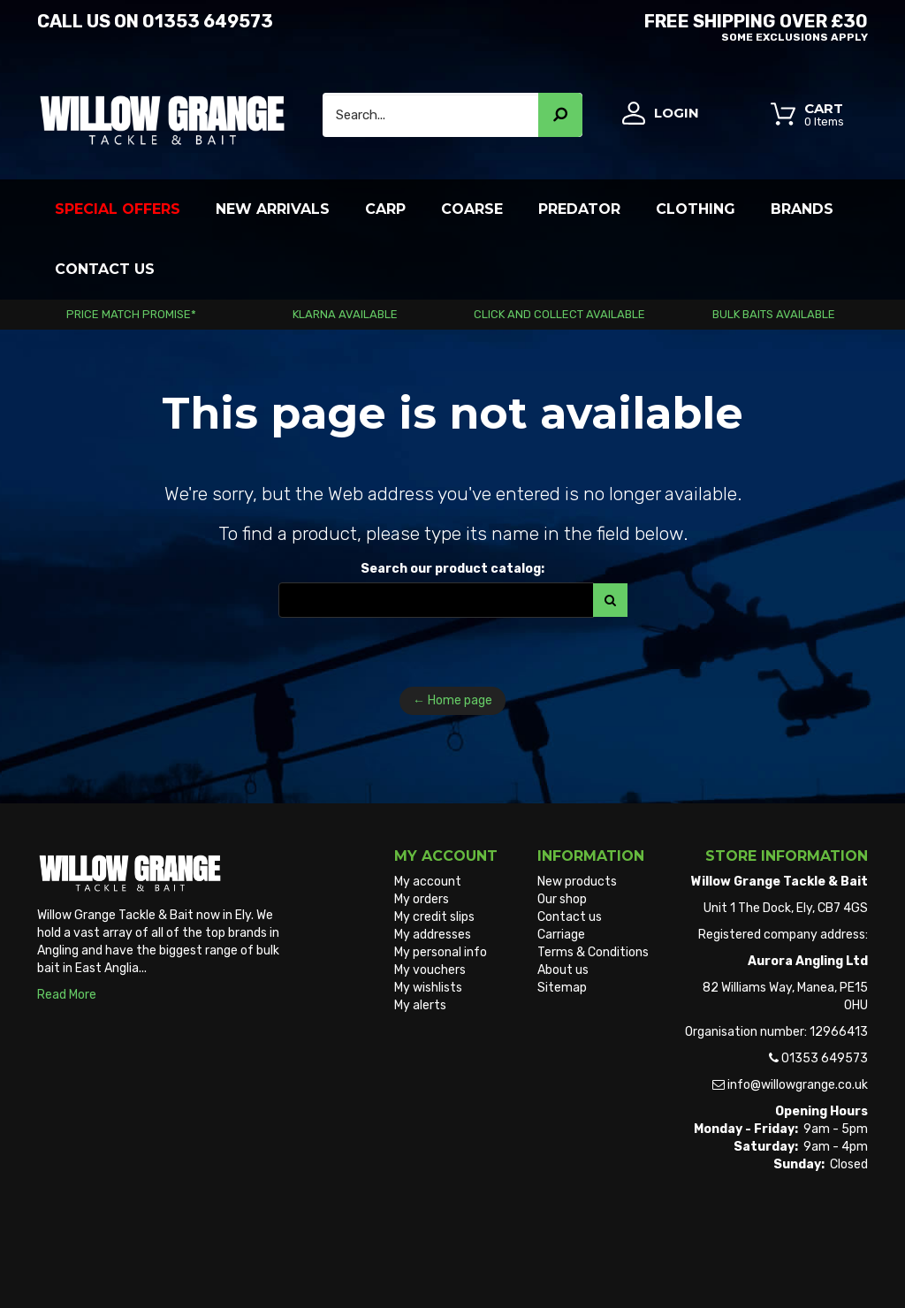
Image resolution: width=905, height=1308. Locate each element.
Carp (385, 209)
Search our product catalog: (452, 568)
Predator (579, 209)
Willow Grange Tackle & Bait (115, 1262)
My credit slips (434, 916)
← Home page (452, 700)
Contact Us (105, 269)
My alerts (420, 1005)
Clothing (695, 209)
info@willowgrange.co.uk (797, 1084)
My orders (421, 899)
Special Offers (117, 209)
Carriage (561, 934)
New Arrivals (273, 209)
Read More (66, 994)
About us (563, 969)
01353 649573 (207, 21)
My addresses (432, 934)
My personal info (440, 952)
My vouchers (430, 969)
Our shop (562, 899)
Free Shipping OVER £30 (667, 25)
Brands (802, 209)
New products (577, 881)
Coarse (472, 209)
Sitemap (562, 987)
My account (427, 881)
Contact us (569, 916)
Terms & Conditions (593, 952)
